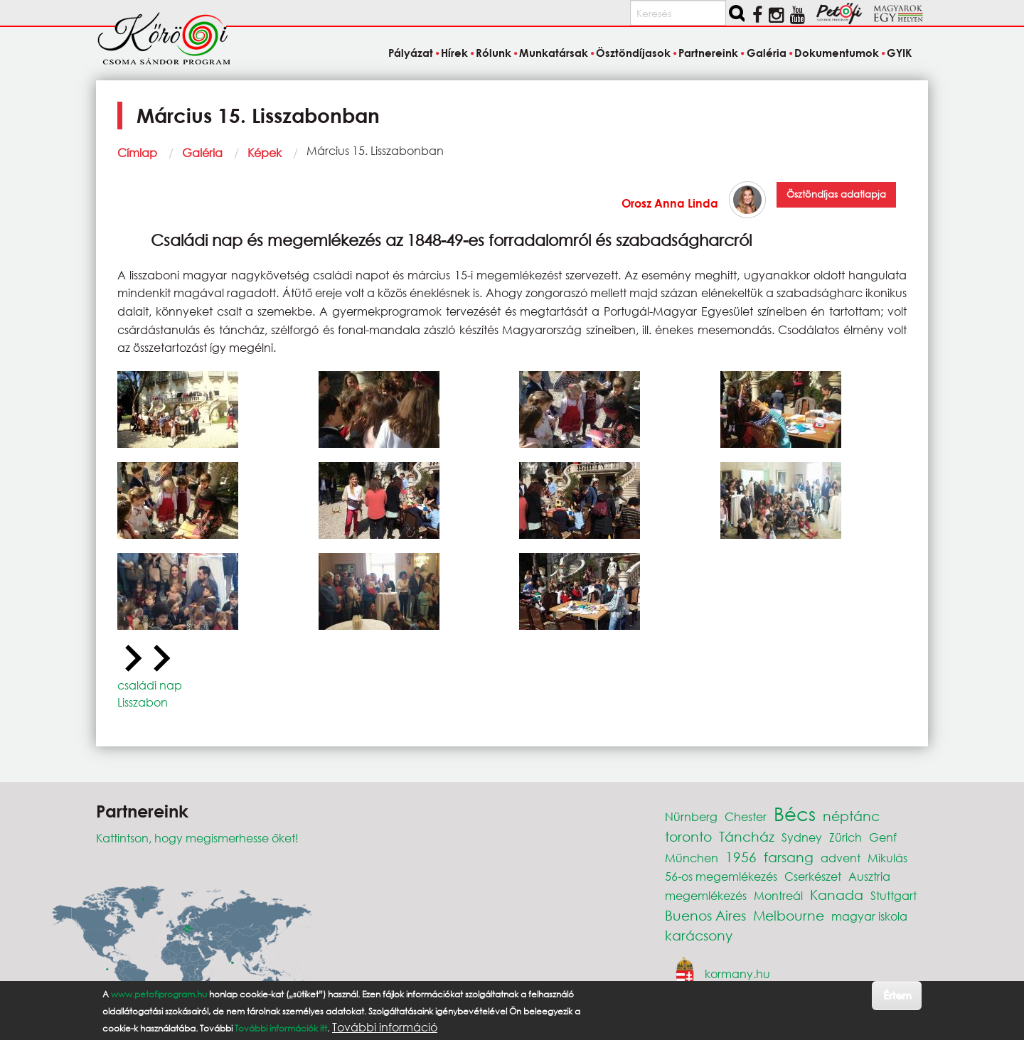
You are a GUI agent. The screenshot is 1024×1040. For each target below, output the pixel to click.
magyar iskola (869, 915)
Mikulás (887, 857)
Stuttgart (893, 895)
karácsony (698, 935)
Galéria (202, 152)
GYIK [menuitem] (899, 52)
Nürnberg (691, 816)
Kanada (836, 894)
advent (840, 857)
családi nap (149, 684)
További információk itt (281, 1028)
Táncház (746, 836)
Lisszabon (142, 702)
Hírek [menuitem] (454, 52)
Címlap (137, 152)
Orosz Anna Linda (670, 203)
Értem (897, 995)
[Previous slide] (131, 659)
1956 (741, 857)
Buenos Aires (705, 915)
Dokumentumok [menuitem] (836, 52)
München (691, 857)
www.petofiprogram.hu (159, 994)
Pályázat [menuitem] (410, 52)
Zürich (845, 837)
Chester (746, 816)
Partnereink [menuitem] (708, 52)
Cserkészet (812, 876)
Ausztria (869, 876)
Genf (883, 837)
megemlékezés (706, 895)
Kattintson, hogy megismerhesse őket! (197, 837)
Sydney (802, 837)
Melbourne (788, 915)
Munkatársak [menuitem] (553, 52)
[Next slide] (160, 659)
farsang (789, 857)
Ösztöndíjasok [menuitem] (633, 52)
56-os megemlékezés (721, 876)
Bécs (795, 813)
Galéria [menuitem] (766, 52)
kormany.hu (737, 973)
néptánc (851, 816)
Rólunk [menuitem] (493, 52)
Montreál (778, 895)
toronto (688, 836)
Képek (264, 152)
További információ (384, 1027)
